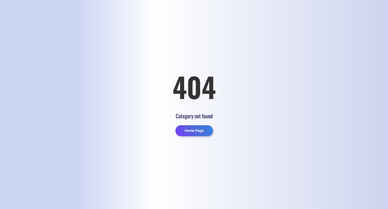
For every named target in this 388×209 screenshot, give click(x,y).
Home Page (194, 130)
